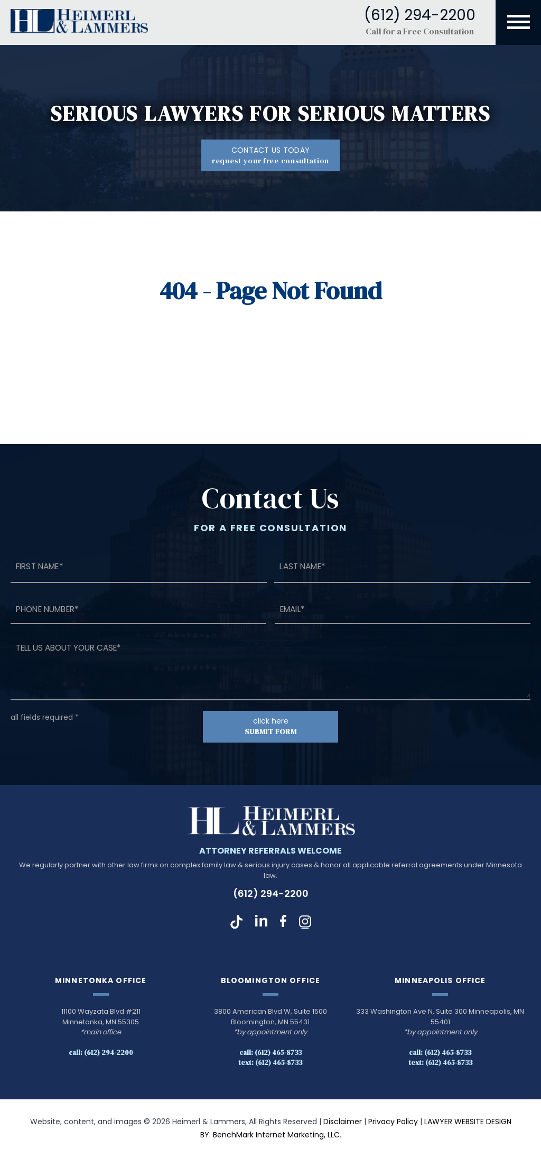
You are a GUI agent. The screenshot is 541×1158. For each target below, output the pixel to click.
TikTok (236, 922)
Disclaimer (342, 1121)
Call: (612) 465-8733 (270, 1052)
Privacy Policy (393, 1121)
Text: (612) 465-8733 (270, 1062)
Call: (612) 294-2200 (101, 1052)
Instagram (305, 922)
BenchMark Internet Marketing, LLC (276, 1135)
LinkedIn (261, 922)
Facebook (283, 922)
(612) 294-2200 (271, 894)
